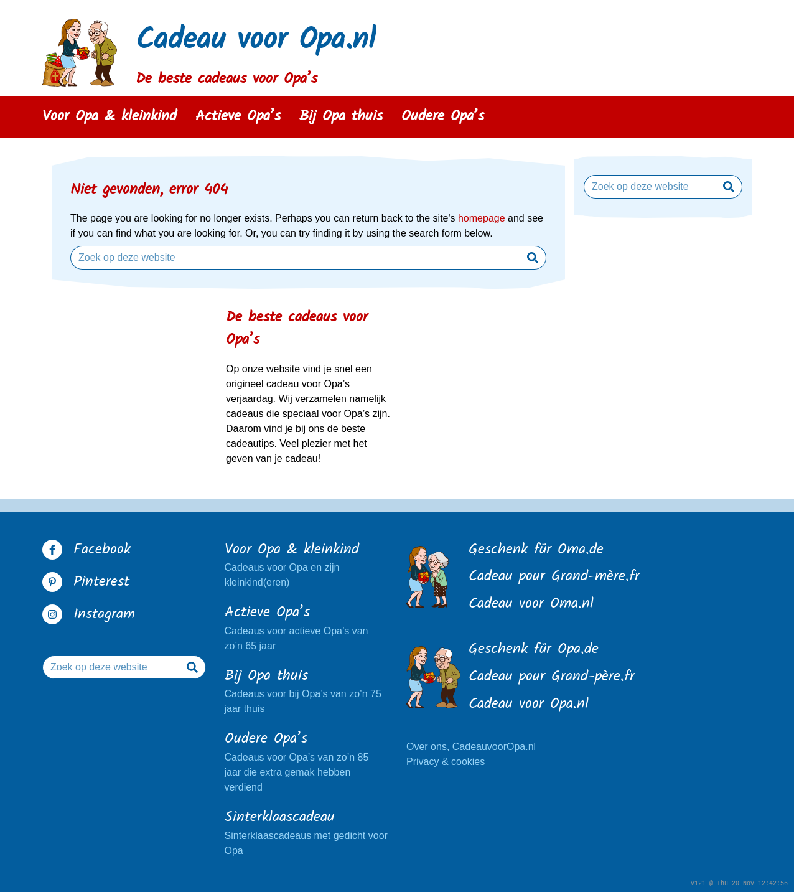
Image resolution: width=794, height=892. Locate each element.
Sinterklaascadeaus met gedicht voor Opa (306, 831)
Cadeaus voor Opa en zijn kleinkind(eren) (306, 564)
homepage (481, 218)
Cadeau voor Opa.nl (256, 40)
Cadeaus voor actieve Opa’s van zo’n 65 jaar (306, 627)
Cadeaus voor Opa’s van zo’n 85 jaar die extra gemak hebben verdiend (306, 760)
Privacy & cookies (445, 761)
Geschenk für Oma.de (536, 550)
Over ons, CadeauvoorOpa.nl (471, 746)
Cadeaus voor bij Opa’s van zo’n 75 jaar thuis (306, 690)
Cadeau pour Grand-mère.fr (554, 577)
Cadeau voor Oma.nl (531, 604)
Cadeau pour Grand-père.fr (552, 677)
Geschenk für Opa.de (534, 649)
